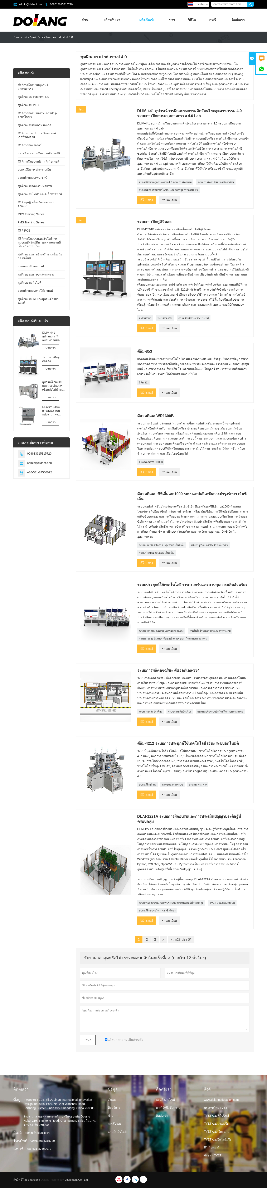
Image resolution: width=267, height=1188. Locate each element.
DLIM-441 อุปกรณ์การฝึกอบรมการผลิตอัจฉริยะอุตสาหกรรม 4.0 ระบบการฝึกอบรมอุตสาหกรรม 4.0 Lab (53, 336)
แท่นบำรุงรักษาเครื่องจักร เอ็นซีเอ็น (209, 545)
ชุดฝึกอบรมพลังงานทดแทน (35, 186)
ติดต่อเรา (238, 20)
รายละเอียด (169, 200)
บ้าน (85, 20)
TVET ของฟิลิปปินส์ (216, 1115)
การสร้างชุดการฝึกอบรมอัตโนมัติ (39, 153)
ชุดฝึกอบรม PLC (28, 105)
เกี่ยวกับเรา (112, 20)
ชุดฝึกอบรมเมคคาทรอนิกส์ (34, 125)
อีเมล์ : (18, 1133)
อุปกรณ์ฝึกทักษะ (147, 784)
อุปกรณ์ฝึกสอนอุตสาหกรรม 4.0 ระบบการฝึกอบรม (165, 182)
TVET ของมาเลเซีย (216, 1123)
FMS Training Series (31, 222)
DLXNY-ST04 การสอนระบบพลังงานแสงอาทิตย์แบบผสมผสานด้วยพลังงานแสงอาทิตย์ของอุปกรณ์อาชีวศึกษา (53, 410)
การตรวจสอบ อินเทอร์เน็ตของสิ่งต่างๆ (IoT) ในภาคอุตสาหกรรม (173, 638)
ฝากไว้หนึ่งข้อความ (168, 1107)
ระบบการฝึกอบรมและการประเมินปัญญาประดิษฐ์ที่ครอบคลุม (171, 902)
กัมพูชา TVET (213, 1155)
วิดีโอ (192, 20)
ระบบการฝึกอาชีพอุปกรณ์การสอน (216, 182)
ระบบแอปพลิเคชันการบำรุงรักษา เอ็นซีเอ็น (161, 545)
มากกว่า (50, 348)
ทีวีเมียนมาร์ (211, 1147)
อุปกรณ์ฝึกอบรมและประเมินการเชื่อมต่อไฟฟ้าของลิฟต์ (53, 385)
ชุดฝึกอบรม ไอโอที (29, 282)
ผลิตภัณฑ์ (146, 20)
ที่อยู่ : (18, 1100)
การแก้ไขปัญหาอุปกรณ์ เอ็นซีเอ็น (156, 552)
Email (146, 199)
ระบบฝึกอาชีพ (164, 318)
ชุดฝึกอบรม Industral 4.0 (33, 97)
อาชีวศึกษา (145, 318)
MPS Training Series (31, 214)
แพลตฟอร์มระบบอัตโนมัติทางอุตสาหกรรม (220, 711)
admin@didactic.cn (30, 4)
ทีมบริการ (114, 1107)
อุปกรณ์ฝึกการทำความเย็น (34, 169)
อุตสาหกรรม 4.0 (198, 784)
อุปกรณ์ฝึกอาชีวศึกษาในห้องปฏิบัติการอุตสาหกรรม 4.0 (168, 189)
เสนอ (87, 1040)
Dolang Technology (52, 1179)
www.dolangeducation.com (221, 1099)
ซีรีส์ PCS (24, 230)
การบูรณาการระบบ (172, 784)
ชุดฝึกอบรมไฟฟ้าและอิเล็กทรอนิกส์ (40, 194)
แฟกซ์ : (19, 1149)
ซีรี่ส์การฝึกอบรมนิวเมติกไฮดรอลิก (39, 161)
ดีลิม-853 (144, 382)
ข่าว (172, 20)
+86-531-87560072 (39, 472)
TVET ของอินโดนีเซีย (218, 1139)
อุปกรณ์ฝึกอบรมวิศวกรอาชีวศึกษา (157, 910)
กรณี (212, 20)
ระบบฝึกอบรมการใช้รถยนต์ (35, 290)
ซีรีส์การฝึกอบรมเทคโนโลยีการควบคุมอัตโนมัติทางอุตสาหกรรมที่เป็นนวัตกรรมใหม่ (39, 242)
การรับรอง (114, 1123)
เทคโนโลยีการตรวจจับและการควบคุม (210, 630)
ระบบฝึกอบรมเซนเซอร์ (32, 177)
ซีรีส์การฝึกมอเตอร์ (30, 145)
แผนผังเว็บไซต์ (117, 1131)
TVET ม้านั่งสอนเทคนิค (222, 902)
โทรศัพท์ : (21, 1141)
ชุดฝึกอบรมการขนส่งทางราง (36, 274)
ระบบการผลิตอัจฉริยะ (150, 711)
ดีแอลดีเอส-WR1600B (151, 462)
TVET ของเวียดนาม (216, 1131)
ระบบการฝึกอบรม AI (31, 266)
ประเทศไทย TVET (215, 1107)
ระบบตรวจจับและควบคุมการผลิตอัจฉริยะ (161, 630)
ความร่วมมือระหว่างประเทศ (193, 318)
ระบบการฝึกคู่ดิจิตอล (50, 359)
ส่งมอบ (112, 1099)
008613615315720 (61, 4)
